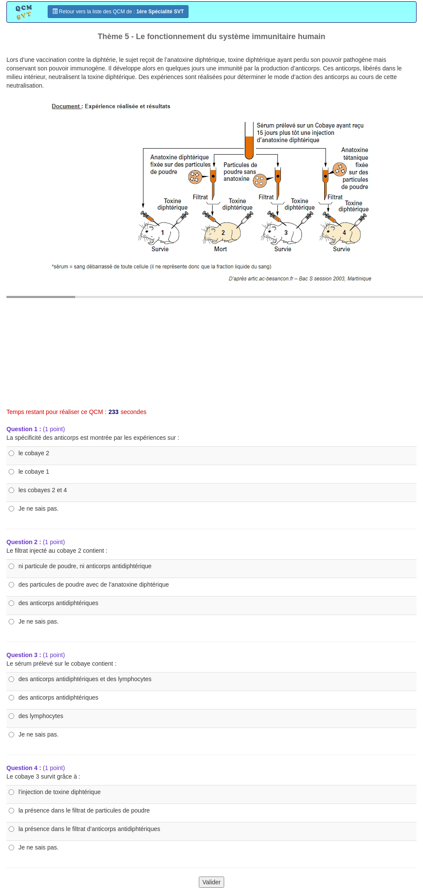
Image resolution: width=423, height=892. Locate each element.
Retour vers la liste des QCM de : (118, 12)
